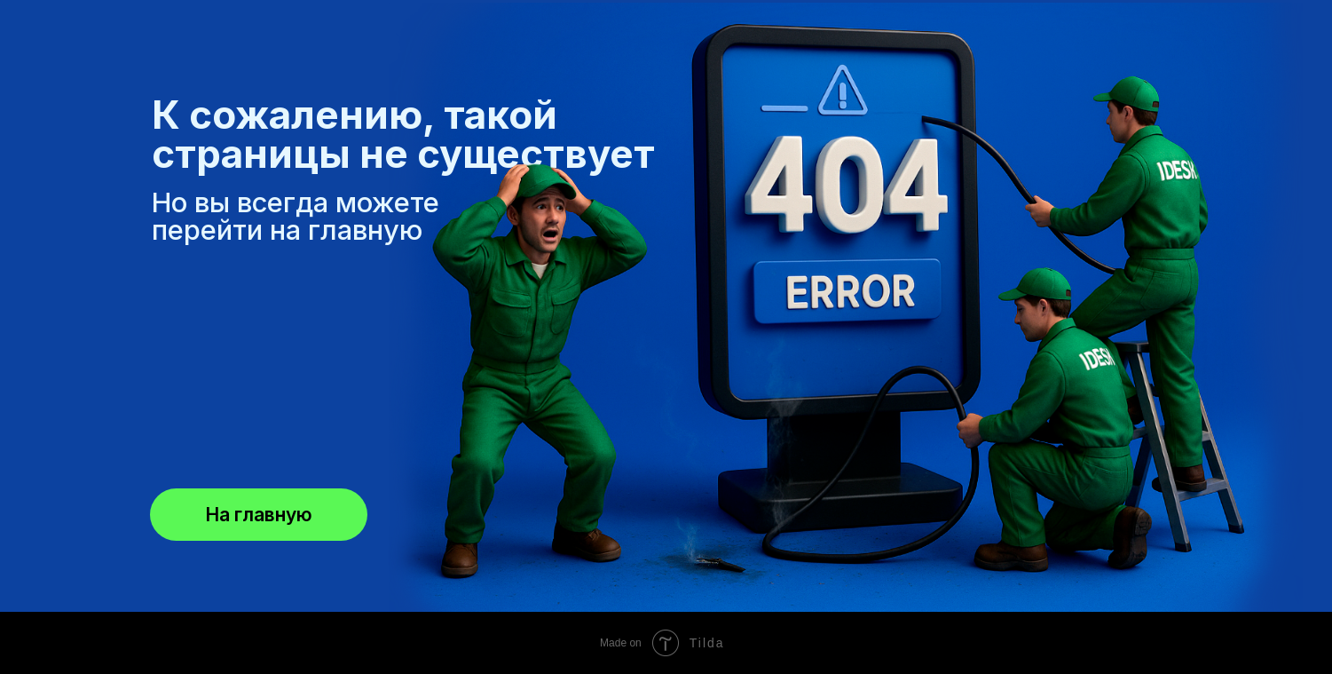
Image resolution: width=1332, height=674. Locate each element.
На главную (258, 515)
